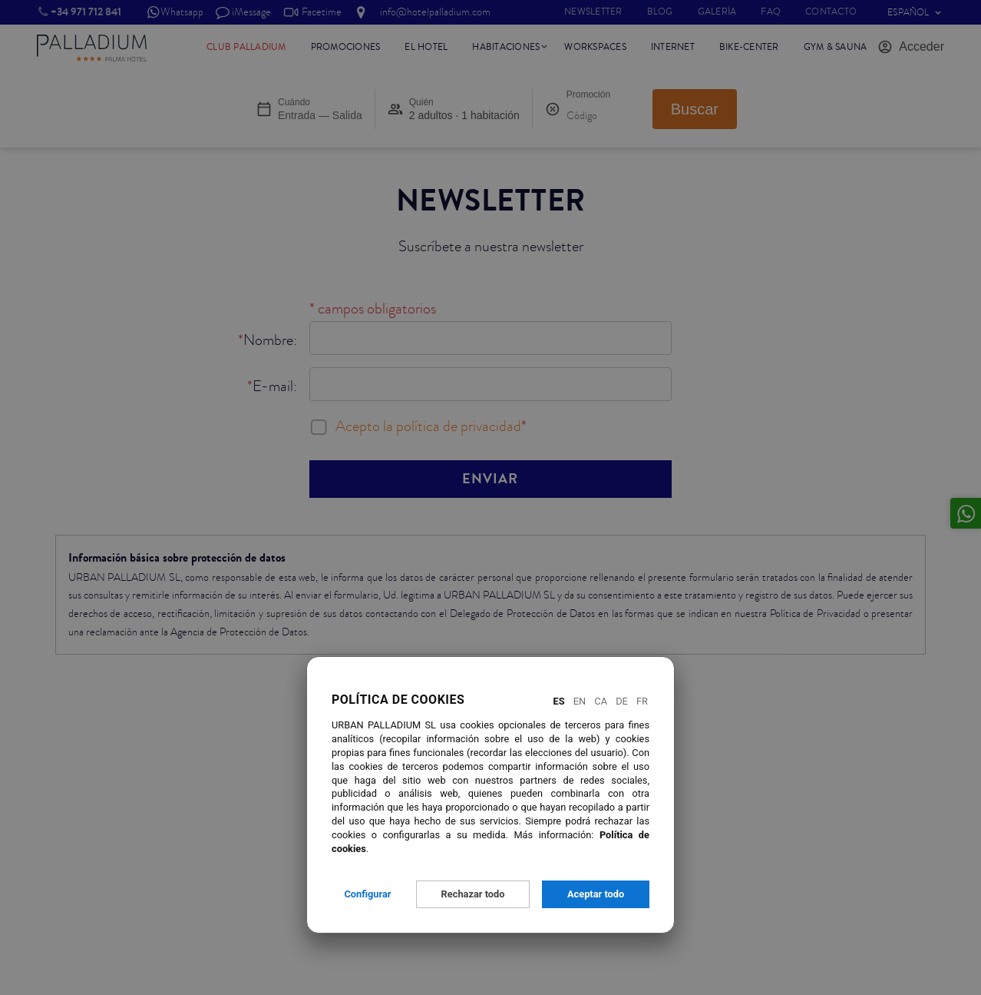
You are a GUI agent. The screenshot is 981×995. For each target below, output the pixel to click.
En (579, 701)
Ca (600, 701)
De (622, 701)
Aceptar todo (595, 894)
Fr (642, 701)
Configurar (367, 894)
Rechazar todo (473, 894)
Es (558, 701)
